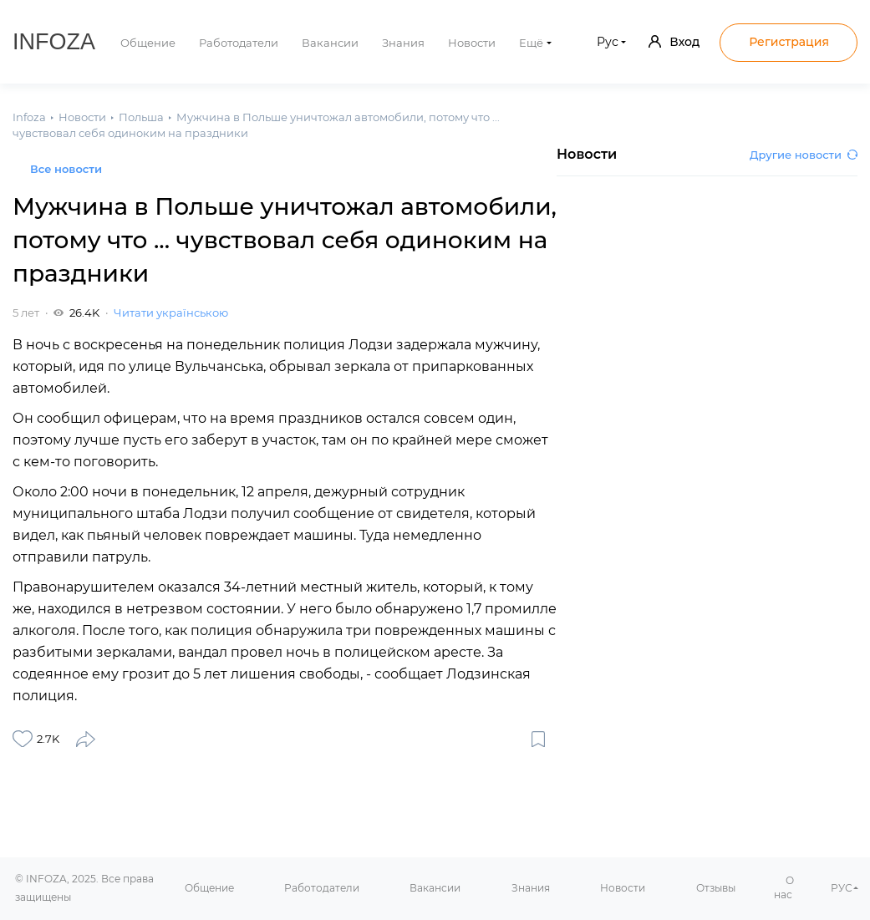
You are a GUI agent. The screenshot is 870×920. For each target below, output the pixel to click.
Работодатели (238, 42)
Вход (674, 41)
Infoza (54, 41)
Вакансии (330, 42)
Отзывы (715, 888)
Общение (148, 42)
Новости (472, 42)
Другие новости (803, 154)
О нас (784, 887)
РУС (841, 888)
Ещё (531, 42)
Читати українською (171, 312)
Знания (403, 42)
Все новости (66, 168)
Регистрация (789, 41)
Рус (607, 41)
